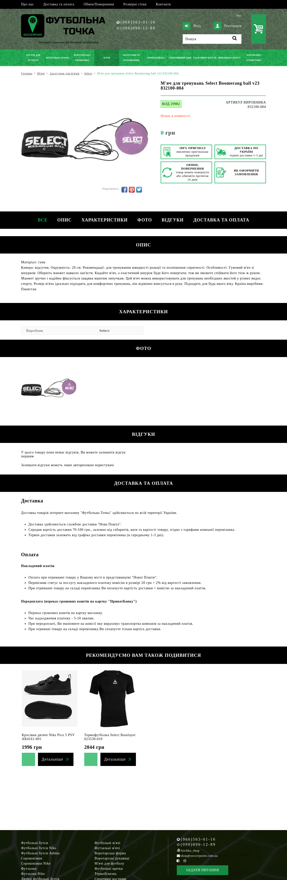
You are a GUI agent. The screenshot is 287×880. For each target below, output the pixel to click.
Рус (239, 15)
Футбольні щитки (109, 868)
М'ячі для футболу (109, 863)
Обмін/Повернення (99, 4)
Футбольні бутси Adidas (40, 853)
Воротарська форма (110, 853)
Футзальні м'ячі (107, 848)
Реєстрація (227, 26)
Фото (144, 220)
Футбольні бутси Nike (39, 848)
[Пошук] (212, 39)
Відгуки (172, 220)
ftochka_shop (190, 850)
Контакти (163, 4)
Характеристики (105, 220)
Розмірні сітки (135, 4)
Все (43, 220)
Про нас (27, 4)
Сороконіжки (31, 858)
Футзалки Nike (33, 874)
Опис (64, 220)
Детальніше (52, 759)
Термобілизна (106, 874)
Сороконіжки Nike (36, 863)
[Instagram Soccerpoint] (184, 861)
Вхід (192, 26)
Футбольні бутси (34, 843)
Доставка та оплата (58, 4)
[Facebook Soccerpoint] (178, 861)
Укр (231, 15)
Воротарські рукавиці (112, 858)
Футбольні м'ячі (107, 843)
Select (104, 331)
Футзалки (28, 868)
